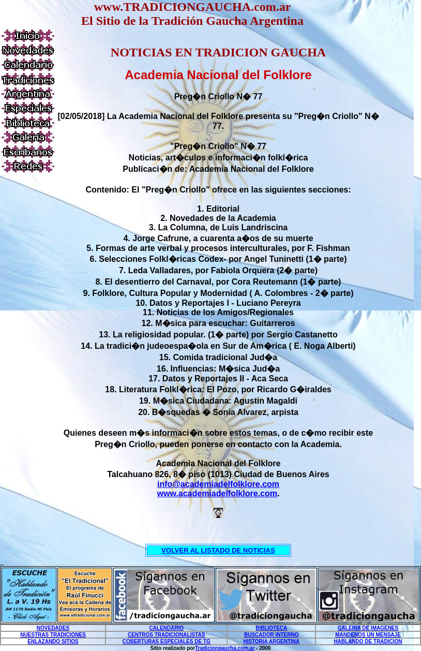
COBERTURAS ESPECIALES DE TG (166, 641)
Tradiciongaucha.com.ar (224, 648)
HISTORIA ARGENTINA (271, 641)
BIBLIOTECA (271, 628)
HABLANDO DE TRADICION (368, 641)
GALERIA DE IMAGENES (368, 628)
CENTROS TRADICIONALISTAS (166, 635)
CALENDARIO (166, 628)
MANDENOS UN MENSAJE (368, 635)
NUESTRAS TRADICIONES (53, 635)
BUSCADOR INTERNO (271, 635)
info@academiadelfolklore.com (218, 484)
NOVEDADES (53, 628)
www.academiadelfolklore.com (217, 493)
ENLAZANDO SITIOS (52, 641)
